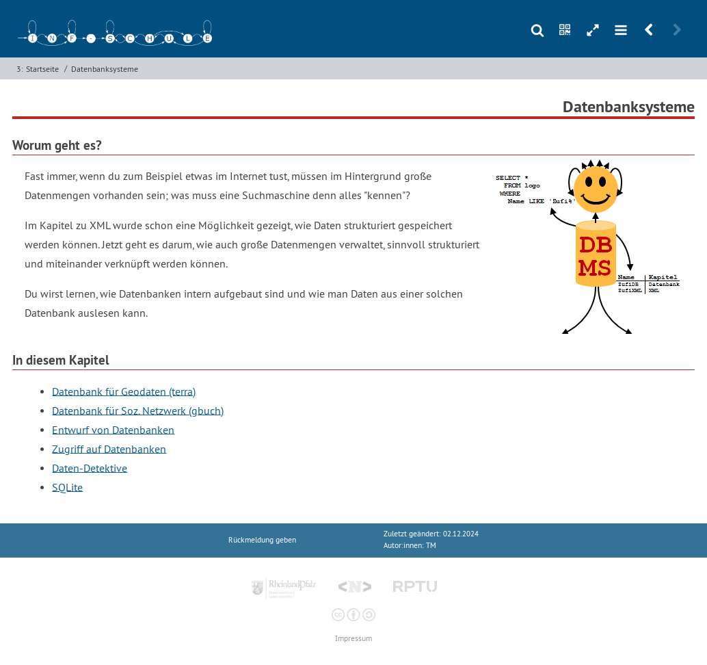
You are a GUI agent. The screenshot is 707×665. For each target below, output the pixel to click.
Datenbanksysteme (104, 69)
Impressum (353, 638)
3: (19, 69)
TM (431, 545)
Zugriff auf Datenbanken (109, 448)
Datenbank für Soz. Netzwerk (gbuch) (138, 410)
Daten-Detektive (89, 467)
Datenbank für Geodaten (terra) (124, 390)
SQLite (67, 486)
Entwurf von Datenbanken (113, 429)
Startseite (42, 69)
